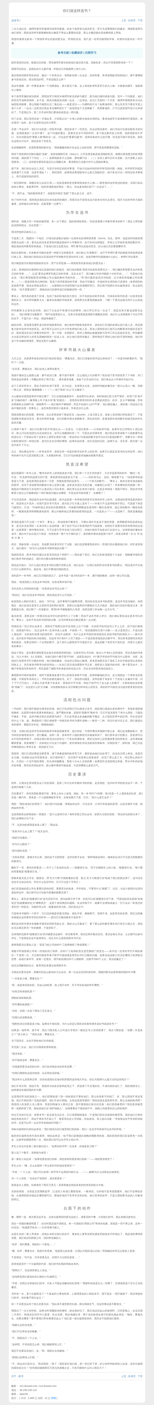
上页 (123, 20)
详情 (53, 1398)
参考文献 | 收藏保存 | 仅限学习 (77, 52)
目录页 (132, 20)
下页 (140, 20)
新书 (20, 1376)
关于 (13, 1376)
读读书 (15, 20)
